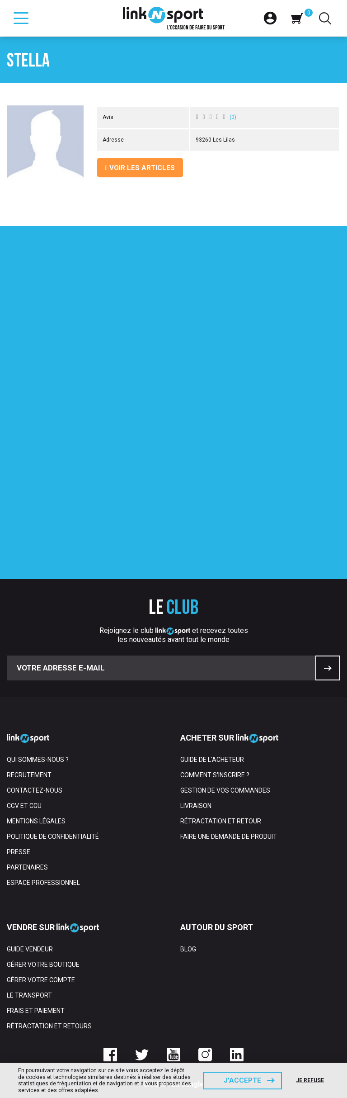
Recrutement (29, 775)
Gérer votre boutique (43, 964)
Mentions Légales (36, 821)
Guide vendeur (30, 949)
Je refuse (310, 1080)
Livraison (195, 805)
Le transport (29, 995)
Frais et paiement (36, 1010)
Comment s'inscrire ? (214, 775)
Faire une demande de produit (228, 836)
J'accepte (242, 1080)
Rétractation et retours (49, 1026)
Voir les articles (140, 168)
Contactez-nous (34, 790)
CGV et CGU (24, 805)
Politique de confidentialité (53, 836)
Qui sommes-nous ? (38, 759)
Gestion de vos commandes (225, 790)
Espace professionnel (43, 882)
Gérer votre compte (41, 980)
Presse (18, 852)
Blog (188, 949)
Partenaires (27, 867)
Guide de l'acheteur (212, 759)
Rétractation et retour (220, 821)
